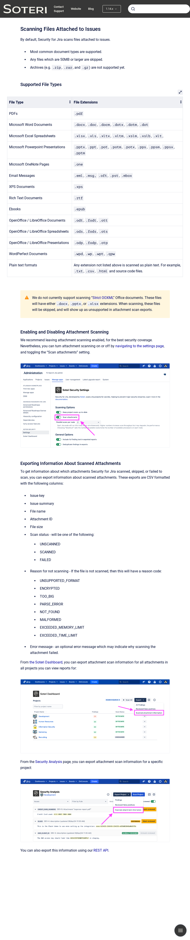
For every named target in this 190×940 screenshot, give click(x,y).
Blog (91, 8)
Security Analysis (48, 762)
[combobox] (159, 9)
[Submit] (133, 8)
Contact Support (59, 9)
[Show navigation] (180, 930)
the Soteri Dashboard (45, 662)
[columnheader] (39, 102)
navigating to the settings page (139, 346)
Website (76, 8)
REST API (100, 850)
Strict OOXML (103, 298)
